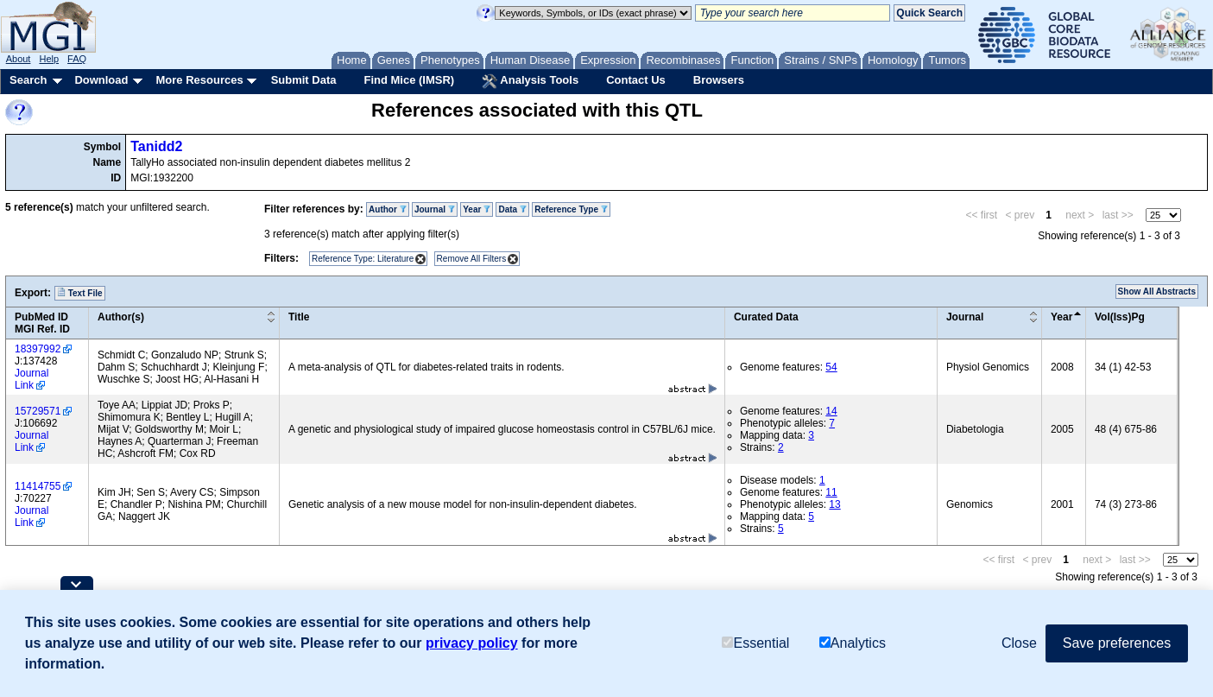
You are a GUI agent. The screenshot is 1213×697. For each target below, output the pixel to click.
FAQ (76, 59)
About (18, 59)
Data (512, 209)
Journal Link (31, 379)
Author (388, 209)
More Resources (199, 79)
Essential (755, 643)
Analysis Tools (530, 81)
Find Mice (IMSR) (408, 79)
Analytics (852, 643)
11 (831, 492)
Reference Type (571, 209)
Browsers (718, 79)
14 (831, 411)
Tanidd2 (156, 146)
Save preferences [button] (1117, 643)
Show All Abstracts (1157, 291)
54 (831, 367)
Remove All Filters (472, 258)
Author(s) (121, 317)
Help (49, 59)
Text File (80, 293)
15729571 (37, 411)
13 (834, 504)
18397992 (37, 349)
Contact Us (636, 79)
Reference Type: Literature (363, 258)
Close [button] (1019, 643)
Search (28, 79)
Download (101, 79)
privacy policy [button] (472, 643)
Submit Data (304, 79)
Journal (434, 209)
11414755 (37, 486)
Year (476, 209)
